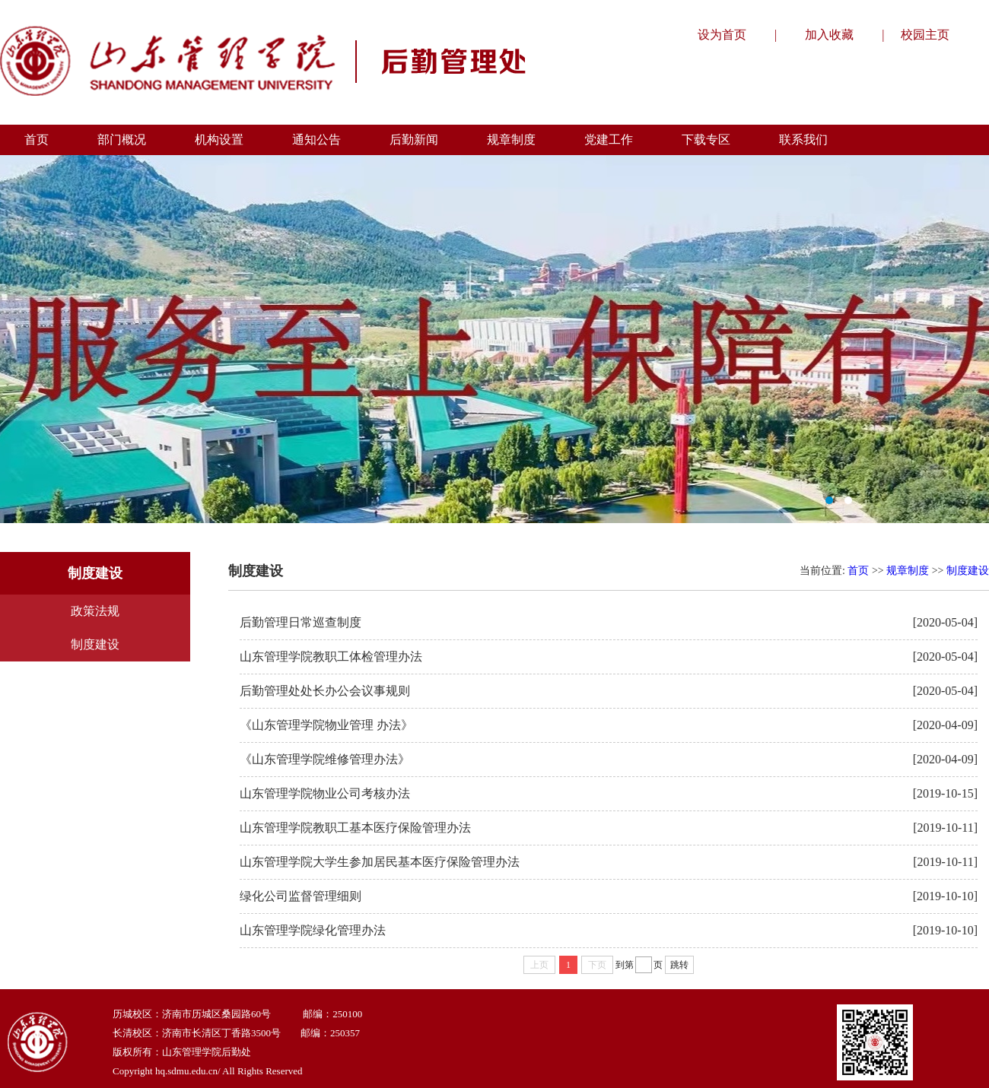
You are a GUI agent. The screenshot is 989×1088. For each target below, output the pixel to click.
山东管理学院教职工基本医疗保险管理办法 (355, 827)
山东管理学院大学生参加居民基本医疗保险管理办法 (380, 861)
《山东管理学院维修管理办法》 (325, 759)
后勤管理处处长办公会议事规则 (325, 690)
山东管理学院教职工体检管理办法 (331, 656)
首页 (858, 570)
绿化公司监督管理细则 (300, 896)
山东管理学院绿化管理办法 (313, 930)
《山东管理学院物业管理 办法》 (326, 724)
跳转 (679, 965)
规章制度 (907, 570)
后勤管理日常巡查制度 (300, 622)
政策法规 (95, 610)
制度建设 (95, 644)
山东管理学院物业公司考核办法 (325, 793)
